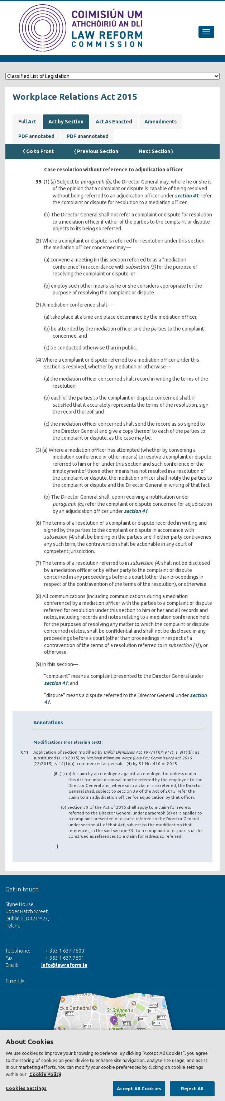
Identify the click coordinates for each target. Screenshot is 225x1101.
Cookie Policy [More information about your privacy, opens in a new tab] (45, 1074)
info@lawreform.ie (64, 965)
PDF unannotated (88, 136)
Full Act (27, 121)
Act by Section (65, 121)
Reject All (192, 1088)
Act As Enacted (114, 121)
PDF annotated (36, 136)
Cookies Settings (26, 1088)
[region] (112, 1065)
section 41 (186, 196)
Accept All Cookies (139, 1088)
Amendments (160, 121)
